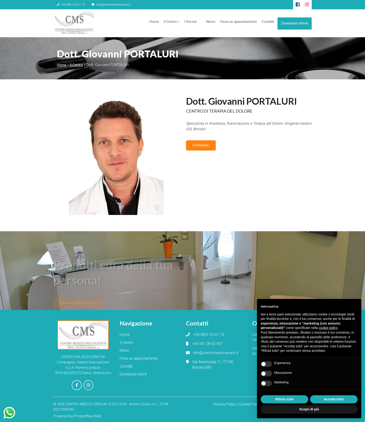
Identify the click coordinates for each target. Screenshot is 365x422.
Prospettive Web (87, 414)
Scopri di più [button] (309, 409)
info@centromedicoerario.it (104, 4)
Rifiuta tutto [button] (284, 399)
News (208, 23)
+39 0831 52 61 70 (68, 4)
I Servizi (187, 23)
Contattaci (200, 145)
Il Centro (166, 23)
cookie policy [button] (328, 328)
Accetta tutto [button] (334, 399)
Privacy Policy (224, 403)
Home (150, 23)
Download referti (294, 22)
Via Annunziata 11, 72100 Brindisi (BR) (212, 365)
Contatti (266, 23)
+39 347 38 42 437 (207, 344)
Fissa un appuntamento (236, 23)
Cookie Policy (250, 403)
